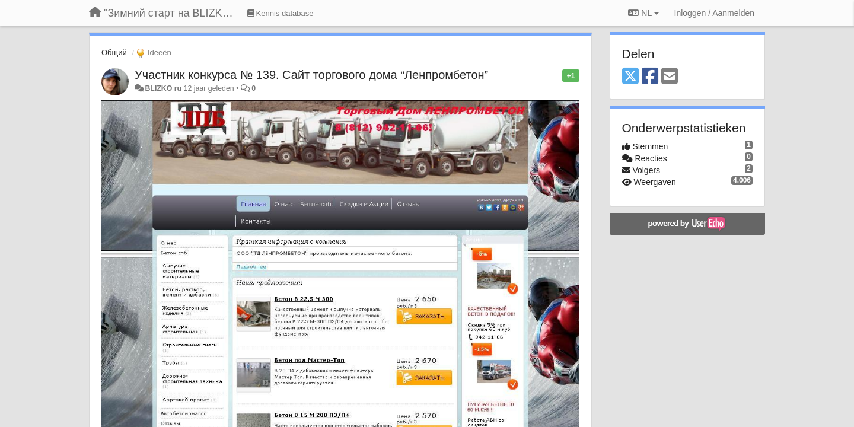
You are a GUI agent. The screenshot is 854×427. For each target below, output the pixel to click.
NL (643, 13)
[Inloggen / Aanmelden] (714, 13)
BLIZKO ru (164, 88)
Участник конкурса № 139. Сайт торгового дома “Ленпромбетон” (311, 74)
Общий (114, 52)
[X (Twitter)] (630, 76)
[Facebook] (650, 76)
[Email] (669, 76)
